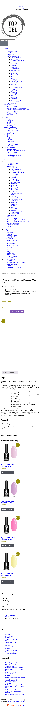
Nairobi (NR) (14, 79)
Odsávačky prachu (12, 152)
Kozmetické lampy (12, 157)
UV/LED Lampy (11, 149)
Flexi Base (10, 53)
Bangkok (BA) (15, 59)
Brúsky (9, 154)
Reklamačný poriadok (11, 664)
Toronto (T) (14, 94)
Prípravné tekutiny (12, 128)
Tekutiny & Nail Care (10, 127)
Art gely (9, 119)
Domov (4, 273)
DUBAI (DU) (14, 62)
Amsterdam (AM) (16, 57)
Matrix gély (10, 116)
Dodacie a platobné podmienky (14, 667)
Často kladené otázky (11, 672)
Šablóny (9, 139)
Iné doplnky (10, 146)
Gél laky (6, 49)
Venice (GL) (14, 95)
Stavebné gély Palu (12, 106)
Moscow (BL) (14, 78)
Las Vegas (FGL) (15, 70)
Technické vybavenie (9, 147)
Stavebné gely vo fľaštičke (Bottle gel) (18, 109)
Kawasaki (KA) (15, 68)
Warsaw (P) (14, 98)
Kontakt (7, 675)
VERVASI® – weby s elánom (16, 701)
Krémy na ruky (11, 131)
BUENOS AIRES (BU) (17, 61)
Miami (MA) (14, 75)
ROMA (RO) (14, 89)
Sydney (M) (14, 90)
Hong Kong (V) (15, 67)
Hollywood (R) (15, 65)
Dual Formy (10, 141)
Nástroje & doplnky (9, 135)
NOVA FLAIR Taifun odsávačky (16, 150)
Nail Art (6, 117)
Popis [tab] (5, 372)
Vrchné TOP (10, 54)
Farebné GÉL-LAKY (13, 56)
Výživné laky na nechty (13, 133)
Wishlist (7, 671)
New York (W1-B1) (16, 81)
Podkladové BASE (12, 51)
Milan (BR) (14, 76)
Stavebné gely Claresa (13, 111)
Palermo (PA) (14, 83)
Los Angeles (14, 72)
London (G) (14, 73)
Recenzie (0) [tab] (12, 372)
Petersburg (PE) (15, 86)
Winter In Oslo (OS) (16, 100)
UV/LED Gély (8, 105)
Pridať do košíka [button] (7, 472)
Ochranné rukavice (12, 144)
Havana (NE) (14, 64)
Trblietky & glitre (12, 124)
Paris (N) (13, 84)
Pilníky (9, 138)
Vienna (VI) (14, 97)
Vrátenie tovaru (9, 666)
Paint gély (10, 114)
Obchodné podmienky (11, 663)
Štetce (8, 136)
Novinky (6, 48)
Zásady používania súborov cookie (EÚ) (16, 677)
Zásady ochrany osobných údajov (14, 669)
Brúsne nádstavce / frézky (14, 155)
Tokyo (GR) (14, 92)
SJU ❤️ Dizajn (22, 705)
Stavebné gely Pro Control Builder (16, 108)
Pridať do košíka (17, 311)
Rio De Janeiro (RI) (16, 87)
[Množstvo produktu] (6, 311)
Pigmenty (9, 125)
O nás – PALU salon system (13, 674)
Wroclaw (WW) (15, 102)
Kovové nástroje (11, 143)
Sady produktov (11, 103)
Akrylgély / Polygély (13, 113)
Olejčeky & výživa (12, 130)
